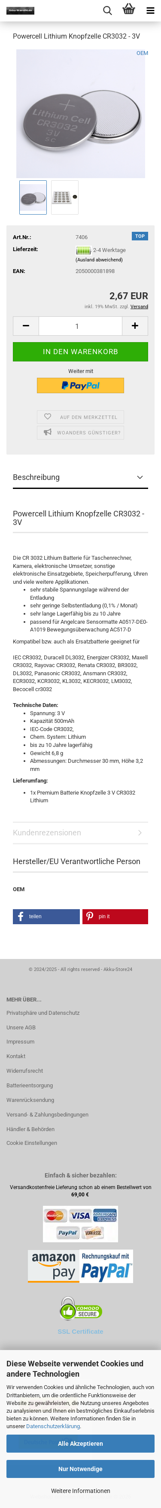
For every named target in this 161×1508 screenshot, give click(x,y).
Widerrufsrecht (24, 1071)
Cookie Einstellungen (31, 1143)
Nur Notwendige (80, 1469)
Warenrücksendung (30, 1100)
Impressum (20, 1041)
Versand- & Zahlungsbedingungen (47, 1114)
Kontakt (15, 1056)
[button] (26, 326)
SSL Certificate (80, 1331)
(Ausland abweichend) (99, 260)
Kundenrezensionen (47, 832)
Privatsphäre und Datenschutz (42, 1013)
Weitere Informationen (80, 1490)
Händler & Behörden (30, 1129)
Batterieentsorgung (29, 1085)
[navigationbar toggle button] (150, 10)
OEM (142, 53)
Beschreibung (36, 477)
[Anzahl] (80, 326)
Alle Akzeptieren (80, 1443)
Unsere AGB (21, 1027)
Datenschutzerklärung (53, 1426)
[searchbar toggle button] (107, 10)
